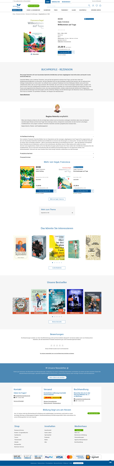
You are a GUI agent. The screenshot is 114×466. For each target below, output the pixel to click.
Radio (46, 439)
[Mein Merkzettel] (97, 6)
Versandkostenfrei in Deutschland (22, 1)
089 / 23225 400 (19, 397)
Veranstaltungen (79, 437)
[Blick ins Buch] (34, 54)
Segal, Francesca (63, 22)
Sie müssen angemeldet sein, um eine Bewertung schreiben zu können (57, 353)
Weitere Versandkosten (50, 401)
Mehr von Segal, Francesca (57, 199)
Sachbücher (47, 10)
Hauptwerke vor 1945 (45, 212)
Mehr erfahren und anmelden (57, 377)
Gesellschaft (48, 430)
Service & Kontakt (96, 1)
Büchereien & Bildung (81, 435)
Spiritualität (48, 435)
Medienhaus (66, 2)
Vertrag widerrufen (78, 463)
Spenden (78, 430)
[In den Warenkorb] (64, 52)
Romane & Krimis (17, 10)
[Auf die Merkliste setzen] (72, 52)
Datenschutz (41, 463)
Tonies (56, 10)
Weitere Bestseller (57, 322)
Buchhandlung (79, 442)
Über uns (77, 432)
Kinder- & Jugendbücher (33, 10)
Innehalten (56, 2)
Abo (46, 442)
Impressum (34, 463)
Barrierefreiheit (58, 463)
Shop (47, 2)
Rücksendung (57, 403)
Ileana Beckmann (25, 94)
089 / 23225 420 (79, 401)
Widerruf (65, 463)
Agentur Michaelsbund (81, 439)
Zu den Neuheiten (57, 268)
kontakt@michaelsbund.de (22, 395)
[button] (52, 262)
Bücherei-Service (96, 10)
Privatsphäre (49, 463)
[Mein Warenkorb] (100, 5)
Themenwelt (64, 10)
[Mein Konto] (93, 5)
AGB (70, 463)
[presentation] (20, 171)
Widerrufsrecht (48, 403)
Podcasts (47, 437)
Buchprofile (82, 10)
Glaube (74, 10)
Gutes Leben (48, 432)
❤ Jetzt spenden (33, 6)
